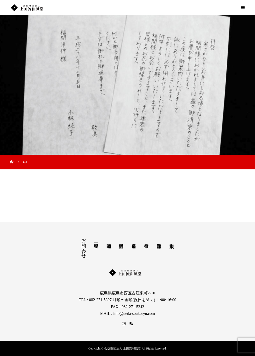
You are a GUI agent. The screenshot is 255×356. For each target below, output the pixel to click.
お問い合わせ (83, 245)
